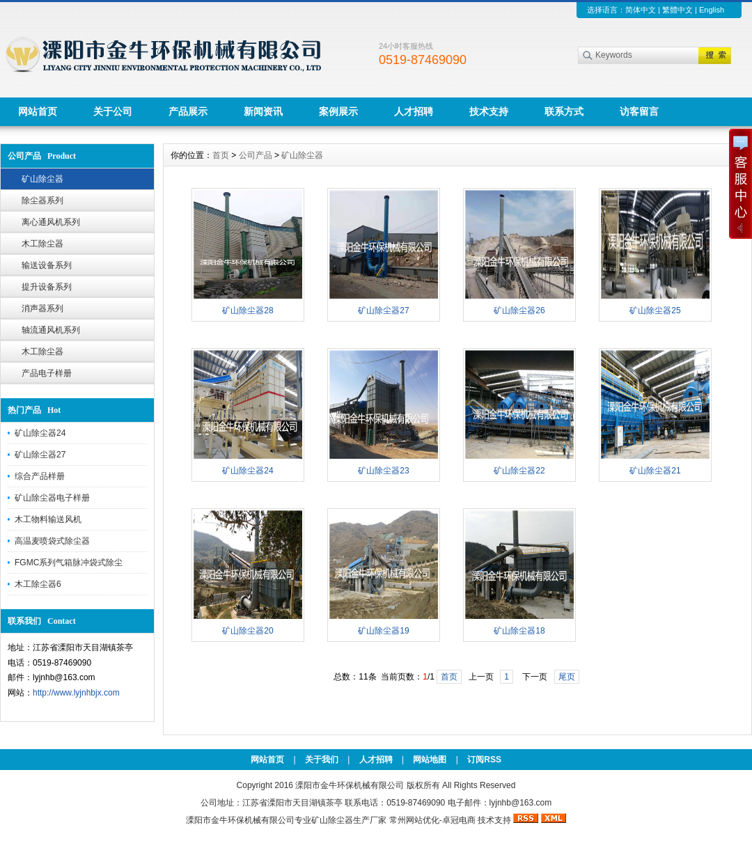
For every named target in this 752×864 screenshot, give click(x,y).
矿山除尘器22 (519, 471)
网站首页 (37, 111)
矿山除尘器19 (383, 631)
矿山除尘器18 (519, 631)
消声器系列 (42, 308)
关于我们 (321, 759)
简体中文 (640, 10)
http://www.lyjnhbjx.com (76, 693)
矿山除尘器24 (40, 433)
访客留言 (639, 111)
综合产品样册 (40, 476)
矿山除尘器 (42, 179)
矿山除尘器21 (654, 471)
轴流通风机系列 (51, 330)
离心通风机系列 (51, 222)
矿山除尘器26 (519, 310)
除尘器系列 (42, 200)
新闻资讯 (263, 111)
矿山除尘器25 (654, 310)
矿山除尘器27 (40, 455)
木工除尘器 (42, 244)
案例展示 (338, 111)
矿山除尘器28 (247, 310)
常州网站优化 (414, 820)
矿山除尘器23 (383, 471)
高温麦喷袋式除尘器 (52, 541)
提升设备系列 (47, 287)
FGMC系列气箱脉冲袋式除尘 (69, 562)
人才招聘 (413, 111)
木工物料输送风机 (48, 519)
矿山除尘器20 (247, 631)
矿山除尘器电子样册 (52, 498)
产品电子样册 (47, 373)
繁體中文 (677, 10)
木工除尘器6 (38, 584)
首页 (220, 155)
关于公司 (112, 111)
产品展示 (188, 111)
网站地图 (429, 759)
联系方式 (564, 111)
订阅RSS (484, 759)
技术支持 (488, 111)
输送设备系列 (47, 265)
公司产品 (255, 155)
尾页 (566, 677)
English (711, 10)
